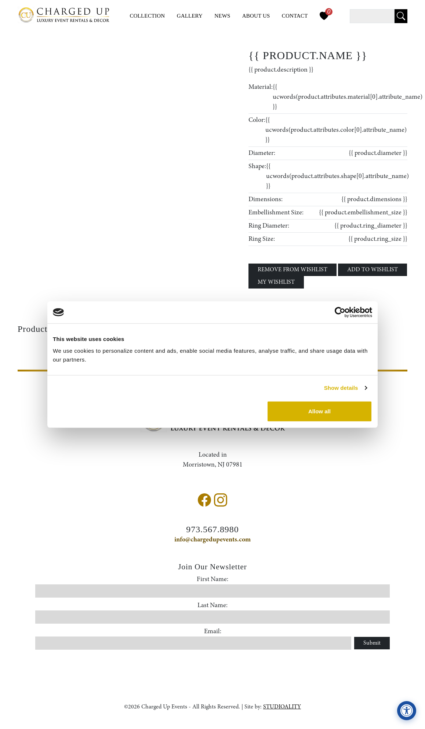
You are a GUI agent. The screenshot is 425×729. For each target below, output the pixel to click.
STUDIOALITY (282, 707)
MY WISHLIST (276, 282)
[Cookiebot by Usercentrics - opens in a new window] (340, 312)
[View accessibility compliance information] (406, 710)
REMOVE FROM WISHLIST (292, 270)
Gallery (190, 16)
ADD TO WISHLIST (372, 270)
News (222, 16)
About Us (256, 16)
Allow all (319, 411)
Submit (372, 643)
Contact (295, 16)
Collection (147, 16)
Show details (341, 388)
